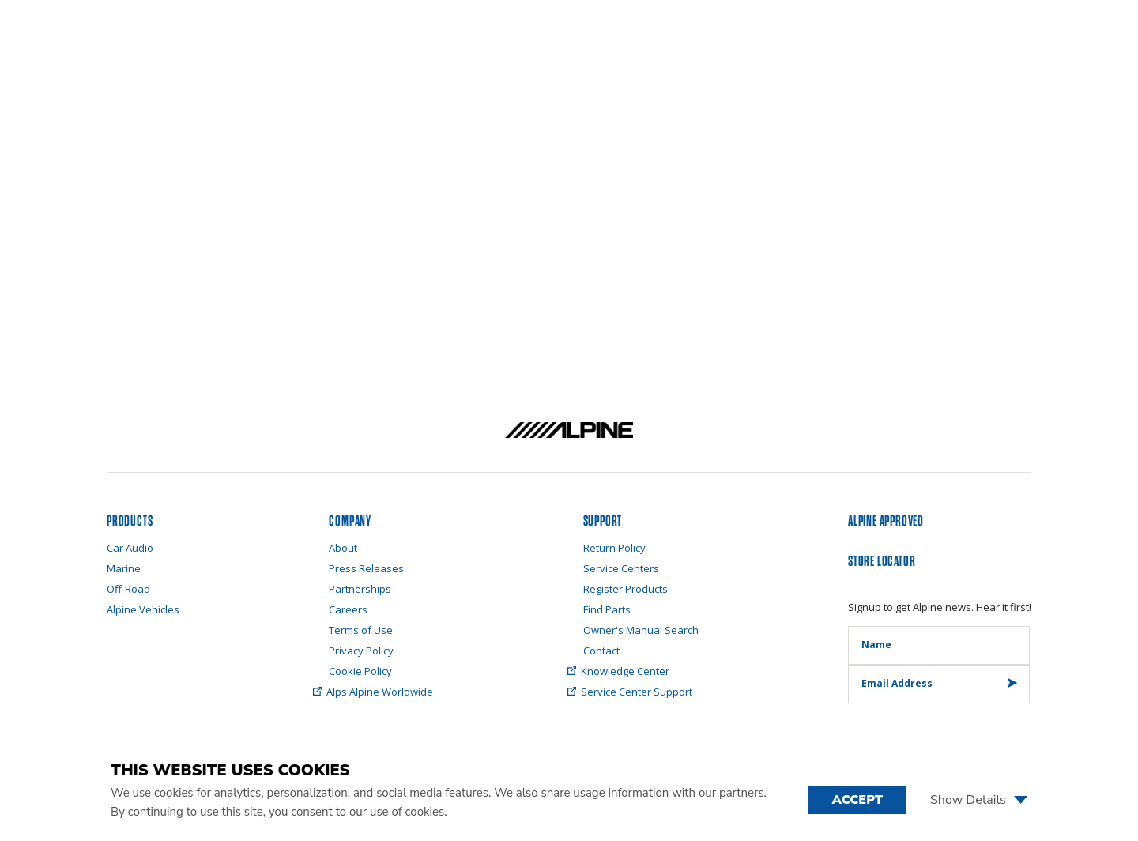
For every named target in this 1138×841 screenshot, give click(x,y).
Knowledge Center (626, 671)
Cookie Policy (360, 671)
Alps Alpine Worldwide (381, 691)
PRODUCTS (130, 521)
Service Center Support (637, 691)
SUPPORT (603, 521)
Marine (124, 568)
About (343, 548)
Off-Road (128, 589)
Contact (601, 650)
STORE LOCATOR (881, 561)
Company (350, 521)
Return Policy (614, 548)
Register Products (625, 589)
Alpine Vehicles (143, 609)
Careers (348, 609)
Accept (857, 800)
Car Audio (130, 548)
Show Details (978, 800)
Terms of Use (361, 630)
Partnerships (360, 589)
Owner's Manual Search (641, 630)
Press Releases (366, 568)
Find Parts (607, 609)
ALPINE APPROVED (886, 521)
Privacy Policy (361, 650)
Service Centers (621, 568)
